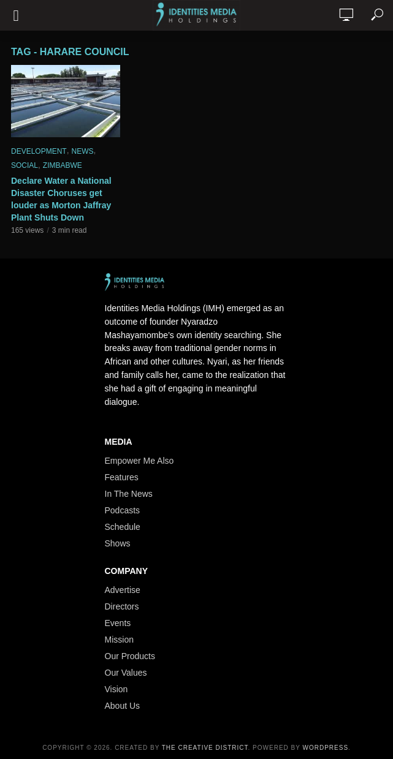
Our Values (126, 673)
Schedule (122, 527)
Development (39, 151)
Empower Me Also (139, 461)
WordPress (326, 747)
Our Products (130, 656)
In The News (129, 494)
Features (122, 477)
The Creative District (205, 747)
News (82, 151)
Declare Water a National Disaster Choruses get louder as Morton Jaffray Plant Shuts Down (61, 199)
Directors (122, 606)
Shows (118, 543)
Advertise (122, 590)
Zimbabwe (62, 165)
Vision (116, 689)
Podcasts (122, 510)
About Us (122, 706)
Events (118, 623)
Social (24, 165)
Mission (119, 639)
